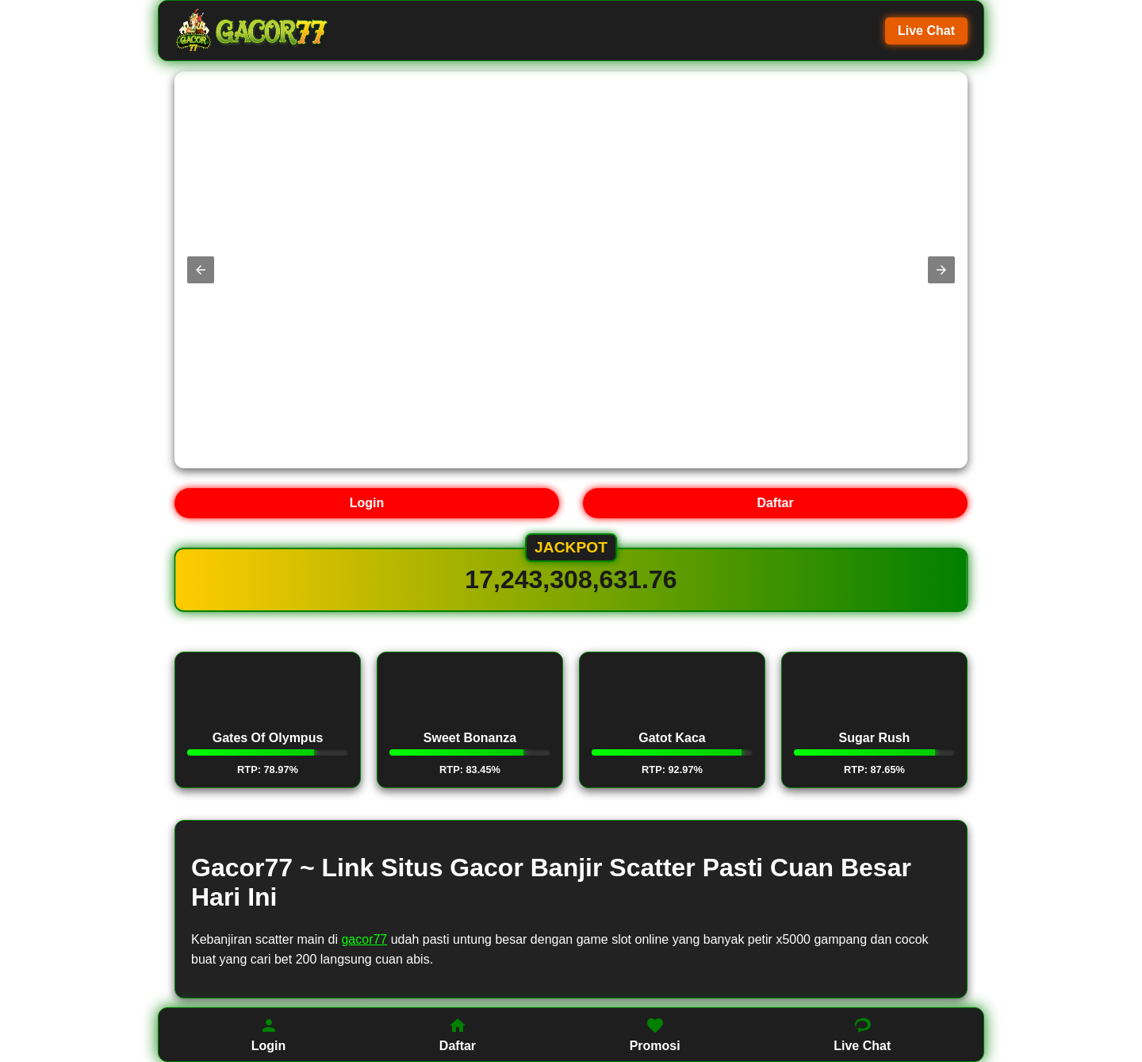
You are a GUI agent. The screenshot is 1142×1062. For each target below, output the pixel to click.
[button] (200, 269)
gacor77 (364, 939)
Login (367, 503)
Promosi (655, 1034)
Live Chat (926, 30)
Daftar (775, 503)
